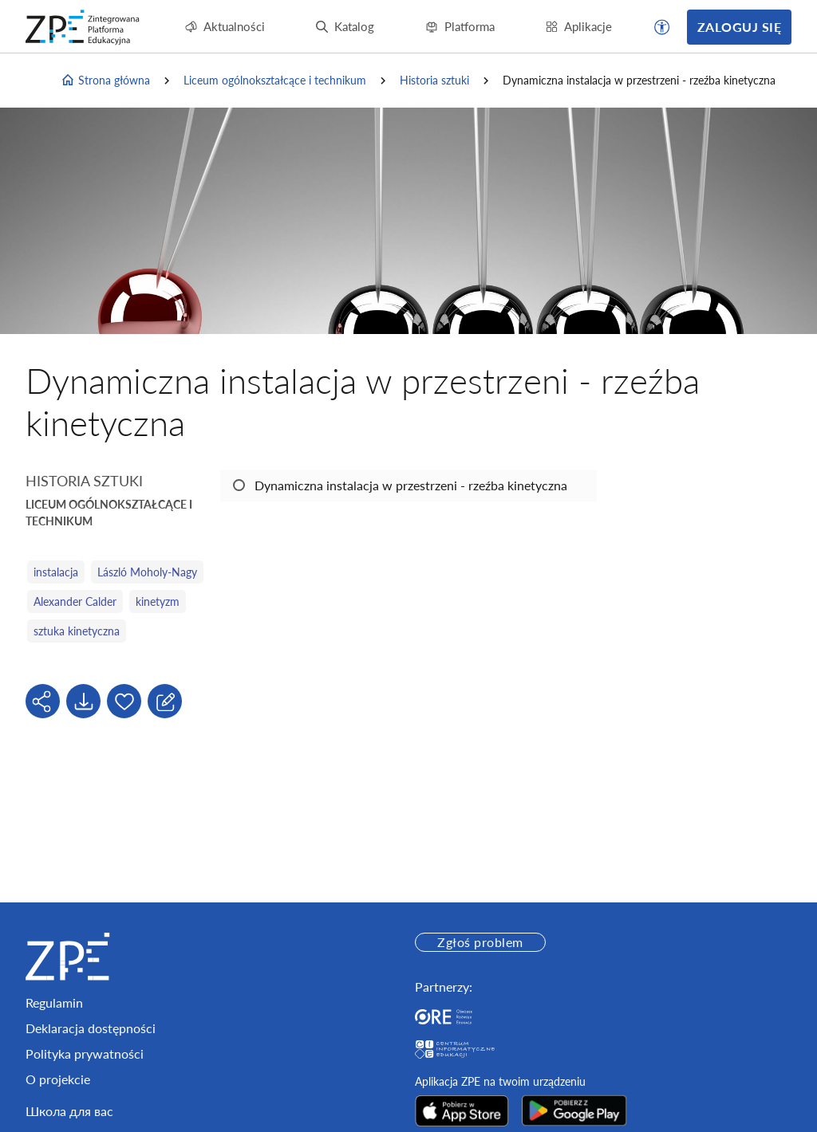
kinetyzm (158, 601)
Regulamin (54, 1002)
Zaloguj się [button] (739, 26)
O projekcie (58, 1079)
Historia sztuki (434, 80)
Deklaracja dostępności (91, 1028)
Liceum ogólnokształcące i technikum (275, 80)
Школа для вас (69, 1110)
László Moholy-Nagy (147, 572)
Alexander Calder (75, 601)
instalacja (56, 572)
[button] (662, 27)
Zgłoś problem (480, 941)
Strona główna (105, 80)
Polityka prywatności (85, 1053)
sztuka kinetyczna (77, 631)
